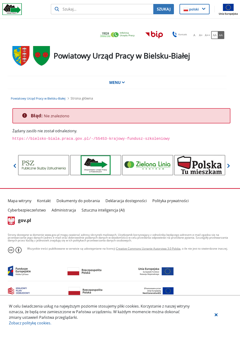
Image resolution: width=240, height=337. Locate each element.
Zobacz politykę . (30, 323)
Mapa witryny (19, 200)
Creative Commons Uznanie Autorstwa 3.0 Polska (148, 249)
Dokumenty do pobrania (78, 200)
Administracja (64, 210)
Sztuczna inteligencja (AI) (103, 210)
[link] (118, 35)
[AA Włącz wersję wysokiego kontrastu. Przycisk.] (221, 35)
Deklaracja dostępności (126, 200)
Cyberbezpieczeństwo (27, 210)
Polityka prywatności (170, 200)
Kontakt (44, 200)
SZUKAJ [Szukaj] (164, 9)
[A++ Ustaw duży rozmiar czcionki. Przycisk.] (207, 35)
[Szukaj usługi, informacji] (102, 9)
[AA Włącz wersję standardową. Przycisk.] (214, 35)
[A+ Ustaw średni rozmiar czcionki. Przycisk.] (201, 35)
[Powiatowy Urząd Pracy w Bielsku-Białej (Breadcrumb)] (38, 98)
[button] (216, 314)
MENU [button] (117, 82)
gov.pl (19, 221)
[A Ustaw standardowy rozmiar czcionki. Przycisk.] (194, 35)
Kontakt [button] (179, 34)
